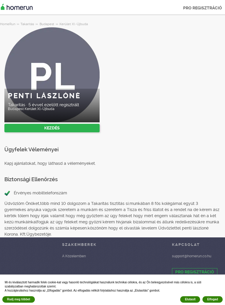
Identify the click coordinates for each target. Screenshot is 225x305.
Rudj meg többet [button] (18, 299)
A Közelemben (74, 256)
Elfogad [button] (212, 299)
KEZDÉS (52, 128)
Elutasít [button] (190, 299)
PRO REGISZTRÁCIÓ (202, 8)
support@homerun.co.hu (191, 256)
